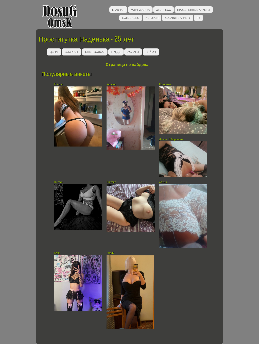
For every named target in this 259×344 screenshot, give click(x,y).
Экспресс (163, 9)
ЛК (198, 18)
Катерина (165, 84)
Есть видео (130, 18)
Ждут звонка (140, 9)
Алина (163, 182)
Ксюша (58, 84)
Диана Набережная (171, 139)
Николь (58, 182)
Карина (111, 84)
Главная (118, 9)
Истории (152, 18)
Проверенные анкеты (193, 9)
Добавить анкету (178, 18)
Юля (57, 252)
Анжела (111, 182)
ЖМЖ (110, 252)
